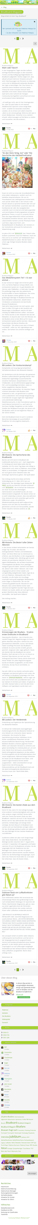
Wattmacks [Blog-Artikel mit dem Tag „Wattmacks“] (14, 1151)
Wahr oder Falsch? (10, 67)
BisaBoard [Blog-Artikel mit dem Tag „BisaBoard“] (11, 1122)
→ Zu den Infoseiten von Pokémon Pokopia (19, 33)
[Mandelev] (7, 1167)
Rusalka (7, 1100)
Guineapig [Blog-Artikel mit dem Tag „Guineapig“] (25, 1133)
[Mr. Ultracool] (14, 1167)
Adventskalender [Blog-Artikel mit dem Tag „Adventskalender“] (19, 1117)
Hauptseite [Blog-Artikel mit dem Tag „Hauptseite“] (31, 1133)
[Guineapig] (29, 1161)
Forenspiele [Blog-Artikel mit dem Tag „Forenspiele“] (10, 1133)
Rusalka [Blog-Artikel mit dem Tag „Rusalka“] (35, 1145)
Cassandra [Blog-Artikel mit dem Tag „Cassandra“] (21, 1130)
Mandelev (7, 1089)
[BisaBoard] (5, 3)
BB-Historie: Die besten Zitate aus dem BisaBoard (18, 806)
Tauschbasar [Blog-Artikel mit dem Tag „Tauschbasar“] (26, 1148)
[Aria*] (3, 1161)
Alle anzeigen (32, 1173)
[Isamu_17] (32, 1161)
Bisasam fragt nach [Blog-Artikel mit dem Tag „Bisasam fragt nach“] (9, 1130)
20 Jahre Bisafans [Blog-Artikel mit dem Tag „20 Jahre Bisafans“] (7, 1117)
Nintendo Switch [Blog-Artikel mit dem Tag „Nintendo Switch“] (26, 1143)
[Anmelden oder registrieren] (30, 3)
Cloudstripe (8, 1058)
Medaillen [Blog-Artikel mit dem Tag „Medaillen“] (18, 1143)
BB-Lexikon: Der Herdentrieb (14, 719)
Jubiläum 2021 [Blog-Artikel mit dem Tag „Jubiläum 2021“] (26, 1137)
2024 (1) (4, 1032)
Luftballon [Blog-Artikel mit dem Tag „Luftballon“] (8, 1143)
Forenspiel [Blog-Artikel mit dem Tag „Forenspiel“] (4, 1133)
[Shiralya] (21, 1167)
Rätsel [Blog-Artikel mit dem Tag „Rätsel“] (4, 1148)
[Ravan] (18, 1167)
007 (5, 1047)
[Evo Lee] (18, 1161)
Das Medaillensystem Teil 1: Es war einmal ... (17, 278)
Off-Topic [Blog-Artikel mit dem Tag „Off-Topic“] (33, 1143)
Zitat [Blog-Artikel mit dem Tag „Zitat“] (19, 1151)
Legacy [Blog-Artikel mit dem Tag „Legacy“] (3, 1143)
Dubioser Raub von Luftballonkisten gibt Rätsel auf (17, 893)
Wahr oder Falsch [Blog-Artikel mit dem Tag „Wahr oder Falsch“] (6, 1151)
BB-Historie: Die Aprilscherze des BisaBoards (16, 456)
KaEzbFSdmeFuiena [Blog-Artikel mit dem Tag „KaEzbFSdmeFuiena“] (18, 1140)
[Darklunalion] (14, 1161)
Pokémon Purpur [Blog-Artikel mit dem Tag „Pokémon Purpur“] (24, 1145)
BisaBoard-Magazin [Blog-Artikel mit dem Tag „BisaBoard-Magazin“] (24, 1123)
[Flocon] (25, 1161)
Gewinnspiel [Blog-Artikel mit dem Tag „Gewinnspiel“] (18, 1133)
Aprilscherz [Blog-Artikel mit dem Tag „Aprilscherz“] (19, 1119)
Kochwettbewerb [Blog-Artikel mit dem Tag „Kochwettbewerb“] (29, 1140)
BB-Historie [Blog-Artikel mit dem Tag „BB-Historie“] (30, 1119)
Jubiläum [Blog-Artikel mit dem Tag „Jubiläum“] (15, 1136)
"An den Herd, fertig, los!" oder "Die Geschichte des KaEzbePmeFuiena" (17, 154)
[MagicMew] (3, 1167)
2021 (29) (5, 1038)
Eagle (6, 1063)
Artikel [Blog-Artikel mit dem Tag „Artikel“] (24, 1119)
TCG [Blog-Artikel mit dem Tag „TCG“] (32, 1148)
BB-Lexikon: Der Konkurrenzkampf (16, 365)
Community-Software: (19, 1218)
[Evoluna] (21, 1161)
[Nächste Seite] (23, 38)
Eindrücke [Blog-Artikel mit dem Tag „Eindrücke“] (33, 1130)
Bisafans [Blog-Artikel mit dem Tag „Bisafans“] (20, 1126)
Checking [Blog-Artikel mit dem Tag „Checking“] (27, 1130)
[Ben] (7, 1161)
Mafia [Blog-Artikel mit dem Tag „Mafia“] (13, 1143)
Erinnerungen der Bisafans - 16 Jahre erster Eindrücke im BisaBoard (17, 633)
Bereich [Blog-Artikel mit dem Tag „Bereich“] (3, 1123)
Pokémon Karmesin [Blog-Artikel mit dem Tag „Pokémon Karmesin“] (14, 1145)
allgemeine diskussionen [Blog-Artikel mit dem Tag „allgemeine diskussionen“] (8, 1119)
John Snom (8, 1084)
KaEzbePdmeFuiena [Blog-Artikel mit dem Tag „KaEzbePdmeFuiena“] (6, 1140)
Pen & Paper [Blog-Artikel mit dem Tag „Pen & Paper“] (4, 1145)
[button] (35, 3)
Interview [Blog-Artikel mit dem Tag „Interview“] (5, 1137)
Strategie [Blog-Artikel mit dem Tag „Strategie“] (9, 1148)
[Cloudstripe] (10, 1161)
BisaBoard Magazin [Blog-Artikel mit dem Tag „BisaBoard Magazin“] (8, 1127)
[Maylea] (10, 1167)
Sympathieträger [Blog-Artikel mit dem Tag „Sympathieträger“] (17, 1148)
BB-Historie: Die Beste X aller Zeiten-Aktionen (17, 543)
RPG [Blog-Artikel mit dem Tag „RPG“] (31, 1145)
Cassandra (8, 1052)
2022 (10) (5, 1035)
